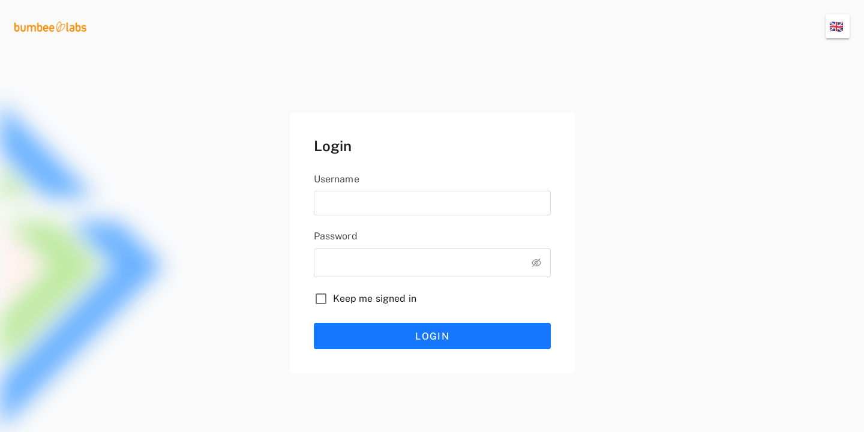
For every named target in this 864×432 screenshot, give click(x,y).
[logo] (50, 26)
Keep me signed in (375, 298)
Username (336, 179)
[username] (432, 203)
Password (336, 236)
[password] (418, 260)
